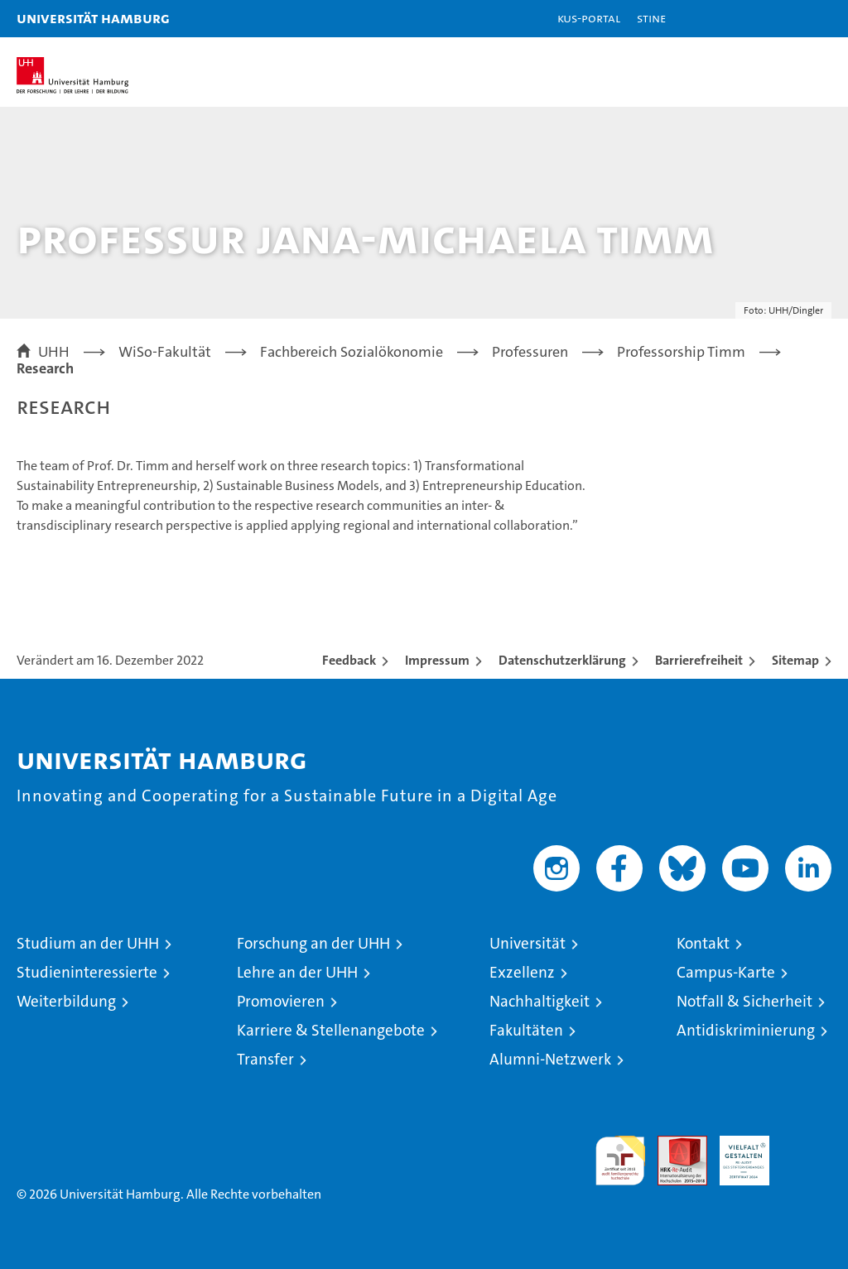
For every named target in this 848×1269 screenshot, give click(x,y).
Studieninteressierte (87, 972)
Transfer (265, 1059)
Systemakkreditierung (806, 1144)
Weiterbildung (66, 1001)
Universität (527, 943)
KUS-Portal (588, 17)
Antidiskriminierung (746, 1030)
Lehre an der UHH (297, 972)
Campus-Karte (726, 972)
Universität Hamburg (93, 17)
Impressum (437, 660)
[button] (783, 18)
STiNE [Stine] (651, 17)
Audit (673, 1144)
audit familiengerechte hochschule (620, 1160)
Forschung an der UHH (313, 943)
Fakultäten (526, 1030)
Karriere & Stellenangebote (331, 1030)
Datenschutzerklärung (562, 660)
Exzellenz (522, 972)
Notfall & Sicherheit (744, 1001)
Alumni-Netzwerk (550, 1059)
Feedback (349, 660)
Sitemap (795, 660)
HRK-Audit (735, 1153)
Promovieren (281, 1001)
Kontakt (703, 943)
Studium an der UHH (88, 943)
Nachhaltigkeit (539, 1001)
